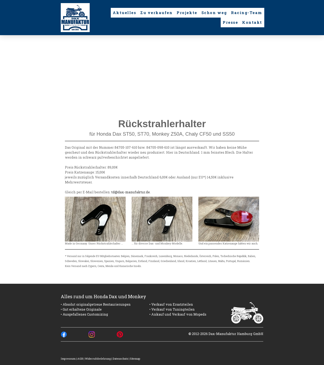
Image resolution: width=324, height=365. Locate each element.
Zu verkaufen (156, 12)
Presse (230, 22)
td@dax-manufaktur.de (130, 192)
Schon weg (214, 12)
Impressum (68, 358)
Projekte (187, 12)
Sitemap (135, 358)
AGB (80, 358)
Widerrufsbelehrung (98, 358)
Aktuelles (124, 12)
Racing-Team (246, 12)
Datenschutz (120, 358)
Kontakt (252, 22)
